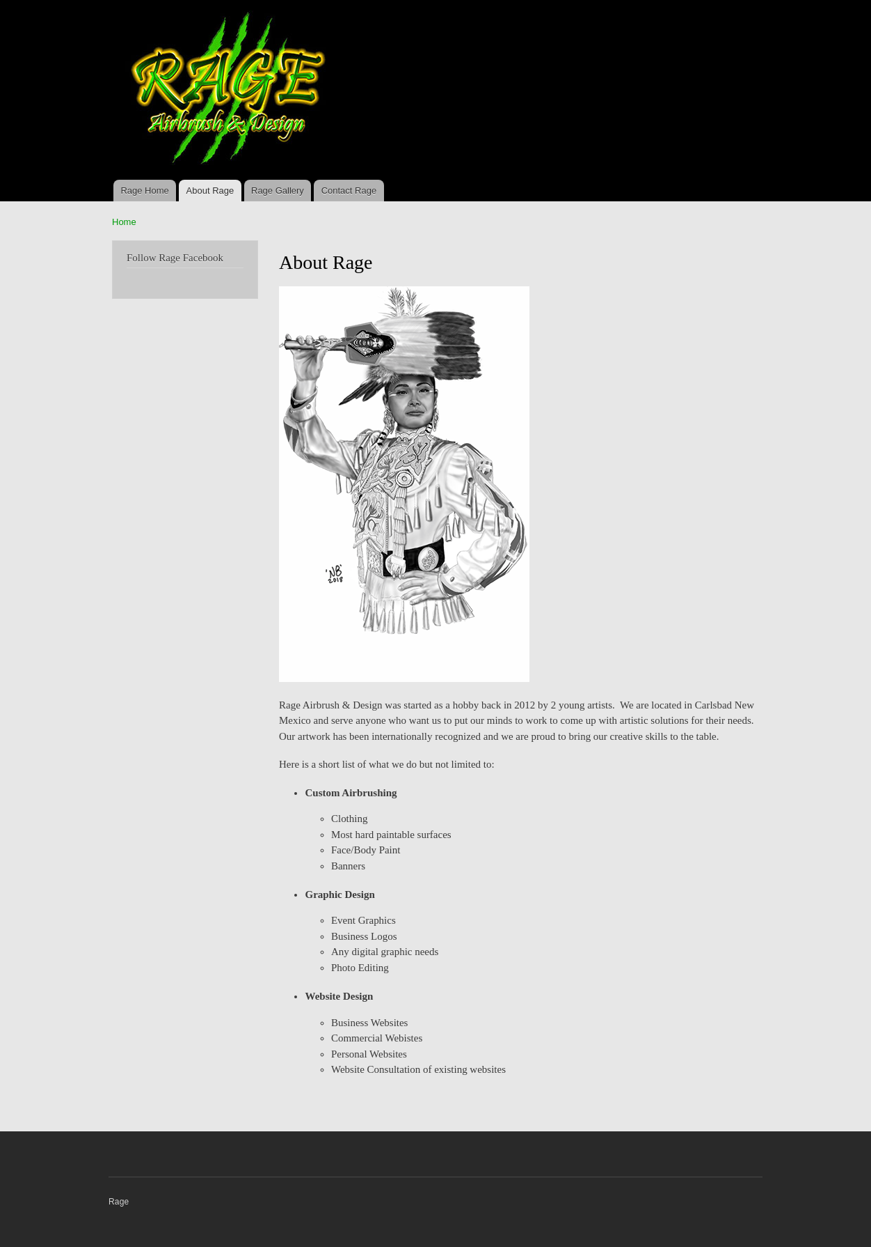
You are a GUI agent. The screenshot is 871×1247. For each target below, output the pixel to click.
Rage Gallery (277, 190)
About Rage (210, 190)
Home (124, 222)
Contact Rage (349, 190)
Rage (119, 1202)
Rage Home (144, 190)
